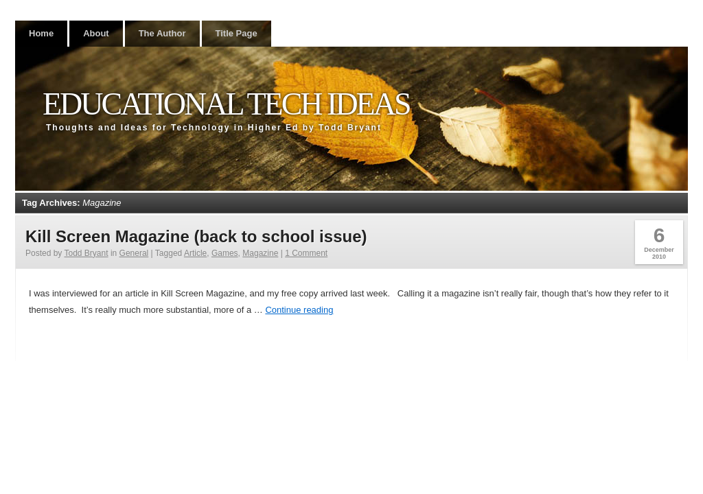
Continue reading (299, 310)
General (134, 253)
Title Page (236, 33)
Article (195, 253)
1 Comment (306, 253)
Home (41, 33)
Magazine (260, 253)
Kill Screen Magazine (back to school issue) (196, 236)
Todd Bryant (86, 253)
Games (224, 253)
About (96, 33)
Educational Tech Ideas (226, 103)
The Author (162, 33)
